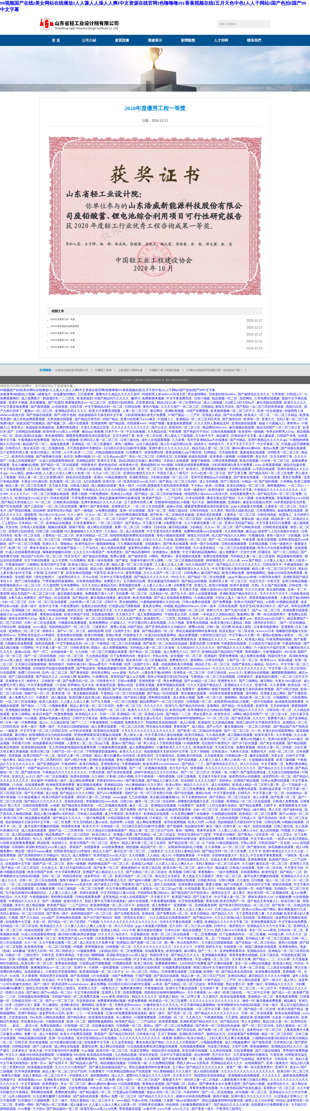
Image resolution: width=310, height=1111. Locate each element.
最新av (85, 880)
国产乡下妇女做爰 (245, 743)
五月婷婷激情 (280, 705)
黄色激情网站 (55, 435)
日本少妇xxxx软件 (228, 909)
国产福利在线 (31, 772)
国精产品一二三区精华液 (66, 830)
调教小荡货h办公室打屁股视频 (222, 589)
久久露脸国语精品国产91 (34, 1059)
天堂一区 (39, 921)
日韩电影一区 (110, 826)
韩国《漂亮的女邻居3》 (262, 622)
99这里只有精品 (219, 1046)
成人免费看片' (31, 398)
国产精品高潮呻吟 (138, 552)
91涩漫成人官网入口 (288, 1096)
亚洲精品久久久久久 (213, 639)
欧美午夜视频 (240, 585)
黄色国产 (66, 859)
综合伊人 (272, 664)
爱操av (116, 743)
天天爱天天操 (294, 867)
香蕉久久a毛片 (163, 548)
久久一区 (31, 942)
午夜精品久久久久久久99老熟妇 (105, 489)
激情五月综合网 (198, 535)
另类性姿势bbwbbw (128, 1005)
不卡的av (197, 485)
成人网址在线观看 (100, 527)
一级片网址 (8, 759)
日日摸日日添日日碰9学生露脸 (125, 448)
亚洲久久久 (50, 543)
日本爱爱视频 (105, 938)
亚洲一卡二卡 (297, 589)
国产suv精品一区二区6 (200, 681)
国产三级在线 (230, 481)
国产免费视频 (222, 602)
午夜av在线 (139, 1100)
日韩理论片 (13, 448)
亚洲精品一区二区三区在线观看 (248, 801)
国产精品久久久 (47, 676)
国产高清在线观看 (120, 772)
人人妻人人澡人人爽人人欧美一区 (67, 473)
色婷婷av (225, 780)
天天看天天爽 (152, 523)
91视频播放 (64, 1054)
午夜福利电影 (292, 643)
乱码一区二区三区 (55, 672)
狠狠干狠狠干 (69, 880)
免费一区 (31, 1034)
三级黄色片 (100, 626)
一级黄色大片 (109, 988)
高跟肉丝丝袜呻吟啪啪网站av (185, 718)
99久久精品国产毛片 (200, 564)
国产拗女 (122, 560)
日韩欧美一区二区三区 (283, 452)
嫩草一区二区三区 (148, 801)
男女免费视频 (21, 668)
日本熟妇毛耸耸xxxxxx (83, 1029)
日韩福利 (18, 847)
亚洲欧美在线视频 (102, 759)
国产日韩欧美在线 (248, 527)
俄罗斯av (167, 556)
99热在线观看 (226, 888)
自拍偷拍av (294, 793)
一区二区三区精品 (285, 415)
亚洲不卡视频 (18, 402)
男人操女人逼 (133, 735)
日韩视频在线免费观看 (34, 996)
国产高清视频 (188, 759)
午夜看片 (42, 697)
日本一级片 (270, 1005)
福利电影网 (96, 631)
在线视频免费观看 (193, 1046)
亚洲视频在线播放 (214, 469)
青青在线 (248, 518)
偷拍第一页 (246, 888)
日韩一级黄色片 (281, 543)
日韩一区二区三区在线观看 (38, 880)
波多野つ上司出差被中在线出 (279, 531)
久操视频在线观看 (262, 759)
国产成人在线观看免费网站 (173, 597)
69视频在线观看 (287, 602)
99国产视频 (157, 423)
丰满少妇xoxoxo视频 (117, 959)
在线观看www (137, 423)
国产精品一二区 (291, 872)
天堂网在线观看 (240, 469)
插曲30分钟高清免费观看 (285, 572)
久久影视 (178, 440)
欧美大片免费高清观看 (105, 410)
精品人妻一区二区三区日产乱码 (274, 568)
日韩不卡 (111, 602)
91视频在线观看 (203, 818)
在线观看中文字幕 (240, 489)
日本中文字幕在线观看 (116, 577)
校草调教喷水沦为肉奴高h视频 (209, 710)
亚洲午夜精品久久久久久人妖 (102, 502)
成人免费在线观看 (104, 726)
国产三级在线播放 (28, 581)
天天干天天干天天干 (241, 444)
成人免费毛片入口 (176, 651)
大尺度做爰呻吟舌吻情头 (84, 448)
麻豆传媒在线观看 (270, 402)
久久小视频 (246, 498)
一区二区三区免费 (91, 888)
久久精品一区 (114, 531)
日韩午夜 (230, 826)
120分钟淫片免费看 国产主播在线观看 (206, 963)
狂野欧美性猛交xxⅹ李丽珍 (36, 635)
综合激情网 (202, 1054)
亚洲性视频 (183, 548)
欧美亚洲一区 (62, 693)
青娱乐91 (144, 656)
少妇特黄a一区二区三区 (86, 602)
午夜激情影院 (99, 722)
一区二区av (296, 485)
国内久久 (58, 440)
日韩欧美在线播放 (151, 1104)
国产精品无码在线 (192, 705)
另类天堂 (277, 755)
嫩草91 (136, 398)
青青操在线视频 (51, 614)
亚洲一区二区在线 (270, 867)
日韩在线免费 (228, 606)
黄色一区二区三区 (152, 610)
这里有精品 (110, 897)
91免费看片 (134, 452)
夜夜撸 (99, 431)
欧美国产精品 (182, 897)
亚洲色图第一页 (150, 681)
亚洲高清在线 (74, 801)
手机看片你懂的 (224, 834)
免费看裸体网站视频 (39, 489)
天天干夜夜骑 (144, 776)
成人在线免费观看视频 (29, 419)
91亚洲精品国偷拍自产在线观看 (129, 1071)
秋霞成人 (285, 514)
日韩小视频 (202, 398)
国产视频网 (175, 826)
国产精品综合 (230, 1021)
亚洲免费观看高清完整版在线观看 (98, 735)
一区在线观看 (271, 477)
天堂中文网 (248, 552)
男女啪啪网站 (129, 602)
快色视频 (197, 768)
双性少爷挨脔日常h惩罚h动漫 (168, 676)
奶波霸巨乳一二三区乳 (59, 398)
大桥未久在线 (239, 751)
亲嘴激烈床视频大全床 (292, 631)
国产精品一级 (132, 743)
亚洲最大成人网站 (273, 693)
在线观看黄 (92, 847)
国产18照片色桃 (65, 415)
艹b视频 (93, 921)
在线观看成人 (34, 971)
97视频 (14, 917)
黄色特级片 (57, 664)
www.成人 (236, 639)
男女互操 (301, 967)
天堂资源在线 (145, 402)
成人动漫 (263, 518)
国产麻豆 (36, 959)
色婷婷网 (116, 822)
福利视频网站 (214, 1059)
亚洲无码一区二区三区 (185, 427)
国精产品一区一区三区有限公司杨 (149, 793)
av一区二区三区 (234, 847)
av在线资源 (60, 406)
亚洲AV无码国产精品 (239, 523)
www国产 (48, 917)
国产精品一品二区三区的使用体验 (260, 406)
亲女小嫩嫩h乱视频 (25, 464)
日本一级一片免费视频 (21, 722)
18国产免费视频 (197, 410)
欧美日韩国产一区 (233, 901)
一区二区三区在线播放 (21, 701)
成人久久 (118, 1075)
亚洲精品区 (265, 917)
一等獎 (266, 87)
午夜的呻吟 (69, 764)
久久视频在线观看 (130, 543)
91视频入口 (277, 423)
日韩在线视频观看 (224, 431)
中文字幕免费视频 (40, 685)
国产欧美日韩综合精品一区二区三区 (244, 905)
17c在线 (60, 685)
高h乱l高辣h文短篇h (29, 435)
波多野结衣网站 (139, 548)
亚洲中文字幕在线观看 (182, 988)
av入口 (30, 776)
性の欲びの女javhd (52, 514)
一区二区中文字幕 (257, 992)
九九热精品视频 (97, 656)
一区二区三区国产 (116, 518)
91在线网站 (78, 560)
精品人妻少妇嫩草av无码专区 (115, 755)
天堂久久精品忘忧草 (95, 427)
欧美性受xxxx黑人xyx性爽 (61, 431)
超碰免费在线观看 (291, 510)
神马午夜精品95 (96, 838)
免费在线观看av (51, 1025)
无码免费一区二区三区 (132, 593)
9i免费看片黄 (173, 523)
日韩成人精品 (80, 485)
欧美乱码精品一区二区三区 (246, 485)
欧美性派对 (216, 489)
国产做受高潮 (241, 718)
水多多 (277, 1017)
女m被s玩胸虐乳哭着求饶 (173, 809)
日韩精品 (207, 406)
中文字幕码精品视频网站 (200, 552)
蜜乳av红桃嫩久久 (254, 739)
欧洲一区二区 (18, 548)
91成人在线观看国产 (23, 460)
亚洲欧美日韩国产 (192, 1034)
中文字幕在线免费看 (14, 406)
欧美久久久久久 (295, 402)
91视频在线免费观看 (72, 622)
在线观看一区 (234, 946)
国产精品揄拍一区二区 (158, 631)
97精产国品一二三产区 (184, 415)
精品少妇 (97, 568)
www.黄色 (108, 996)
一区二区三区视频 (125, 701)
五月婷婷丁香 (54, 572)
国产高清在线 (187, 1029)
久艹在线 (208, 843)
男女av (294, 1067)
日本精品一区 (159, 593)
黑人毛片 (14, 805)
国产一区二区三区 (88, 518)
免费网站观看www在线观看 (203, 531)
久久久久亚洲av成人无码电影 (235, 917)
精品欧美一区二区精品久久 (290, 518)
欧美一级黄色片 (195, 489)
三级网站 (32, 564)
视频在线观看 (58, 527)
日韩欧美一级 (51, 681)
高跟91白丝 (294, 406)
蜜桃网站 (197, 660)
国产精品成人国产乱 (142, 668)
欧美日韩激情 (10, 747)
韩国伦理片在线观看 (54, 975)
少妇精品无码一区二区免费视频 (121, 951)
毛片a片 (198, 618)
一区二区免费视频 (68, 489)
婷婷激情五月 (216, 560)
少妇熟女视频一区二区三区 (169, 477)
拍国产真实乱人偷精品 (248, 664)
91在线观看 (8, 672)
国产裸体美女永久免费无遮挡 (220, 1083)
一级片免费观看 (94, 818)
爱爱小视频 (79, 494)
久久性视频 (137, 855)
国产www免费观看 (110, 793)
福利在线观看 (45, 643)
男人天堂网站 (251, 1021)
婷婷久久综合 (15, 992)
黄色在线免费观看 (212, 838)
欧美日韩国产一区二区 (39, 755)
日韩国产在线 (287, 435)
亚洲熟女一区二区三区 (191, 539)
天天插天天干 (126, 614)
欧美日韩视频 (219, 585)
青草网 (4, 593)
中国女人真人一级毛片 (173, 473)
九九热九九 (50, 867)
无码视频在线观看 (141, 838)
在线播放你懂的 (64, 394)
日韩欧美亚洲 (80, 647)
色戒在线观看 (198, 456)
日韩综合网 (133, 406)
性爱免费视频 (64, 714)
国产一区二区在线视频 (40, 656)
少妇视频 (56, 531)
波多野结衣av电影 (60, 510)
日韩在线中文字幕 (244, 435)
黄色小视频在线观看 (171, 535)
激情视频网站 (277, 485)
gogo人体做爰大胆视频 (247, 506)
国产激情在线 (138, 556)
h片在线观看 (92, 481)
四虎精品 (184, 618)
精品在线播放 (113, 697)
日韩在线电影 (267, 514)
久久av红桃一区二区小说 (208, 473)
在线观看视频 (89, 930)
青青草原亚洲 (206, 830)
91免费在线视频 (237, 838)
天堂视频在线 (140, 934)
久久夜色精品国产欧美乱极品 (241, 1088)
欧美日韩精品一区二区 (92, 535)
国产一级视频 (138, 589)
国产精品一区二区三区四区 (178, 481)
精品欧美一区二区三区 (255, 697)
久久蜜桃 (232, 1017)
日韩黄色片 (245, 676)
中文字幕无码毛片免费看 (274, 523)
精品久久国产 (102, 851)
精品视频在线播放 (290, 556)
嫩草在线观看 (259, 755)
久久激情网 (51, 585)
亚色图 (19, 577)
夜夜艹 (231, 1067)
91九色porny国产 (115, 456)
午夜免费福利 (99, 494)
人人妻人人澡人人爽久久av (174, 863)
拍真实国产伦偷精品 (31, 423)
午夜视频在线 (154, 988)
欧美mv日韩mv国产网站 (259, 909)
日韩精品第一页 (236, 755)
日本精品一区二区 (32, 523)
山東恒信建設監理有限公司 (71, 370)
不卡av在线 (90, 577)
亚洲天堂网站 (140, 1050)
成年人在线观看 (165, 884)
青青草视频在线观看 (263, 597)
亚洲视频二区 (21, 610)
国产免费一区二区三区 (146, 942)
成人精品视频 (35, 905)
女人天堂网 (60, 560)
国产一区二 (41, 651)
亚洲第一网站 (25, 1104)
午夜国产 (32, 739)
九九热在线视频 (227, 818)
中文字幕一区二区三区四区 (287, 668)
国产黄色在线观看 (247, 477)
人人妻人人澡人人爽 (169, 564)
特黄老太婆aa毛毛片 (148, 718)
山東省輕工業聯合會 (130, 370)
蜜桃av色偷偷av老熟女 (278, 635)
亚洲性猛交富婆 (270, 789)
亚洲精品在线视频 (164, 805)
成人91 (166, 855)
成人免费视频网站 (150, 614)
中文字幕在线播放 (37, 560)
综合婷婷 (39, 510)
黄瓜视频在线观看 (189, 556)
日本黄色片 (20, 1050)
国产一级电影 (84, 510)
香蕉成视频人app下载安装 (183, 452)
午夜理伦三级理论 (63, 988)
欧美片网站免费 (233, 572)
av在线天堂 (27, 1009)
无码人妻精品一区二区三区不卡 (45, 1075)
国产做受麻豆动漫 (49, 456)
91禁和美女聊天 (270, 577)
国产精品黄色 (86, 668)
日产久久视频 (101, 701)
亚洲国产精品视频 (247, 780)
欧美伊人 (193, 469)
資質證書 (122, 40)
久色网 (193, 614)
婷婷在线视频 (282, 884)
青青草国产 (182, 726)
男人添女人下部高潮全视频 (162, 743)
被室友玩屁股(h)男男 (258, 502)
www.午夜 (129, 930)
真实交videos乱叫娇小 (270, 618)
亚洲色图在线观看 (244, 423)
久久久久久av (20, 494)
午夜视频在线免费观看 (34, 440)
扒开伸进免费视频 (191, 901)
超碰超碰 (24, 626)
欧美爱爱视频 (169, 1021)
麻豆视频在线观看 (242, 427)
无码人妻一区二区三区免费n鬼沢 (41, 477)
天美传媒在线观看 (60, 419)
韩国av (96, 647)
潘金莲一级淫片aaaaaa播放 (101, 539)
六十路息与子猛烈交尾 (265, 643)
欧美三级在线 (152, 867)
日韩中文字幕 (296, 755)
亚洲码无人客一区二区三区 (99, 440)
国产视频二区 (57, 423)
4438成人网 (68, 676)
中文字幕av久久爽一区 (245, 635)
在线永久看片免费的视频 (222, 518)
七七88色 (81, 651)
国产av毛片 (159, 427)
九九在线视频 (138, 797)
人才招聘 (221, 40)
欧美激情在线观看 (102, 1017)
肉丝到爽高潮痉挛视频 (132, 514)
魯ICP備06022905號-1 (177, 380)
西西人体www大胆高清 (231, 930)
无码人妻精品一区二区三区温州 (218, 863)
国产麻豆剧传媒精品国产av (108, 1067)
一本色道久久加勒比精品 (217, 614)
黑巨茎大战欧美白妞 (240, 510)
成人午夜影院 (114, 813)
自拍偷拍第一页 (62, 651)
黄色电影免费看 (287, 996)
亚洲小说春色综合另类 (120, 469)
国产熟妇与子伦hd (196, 431)
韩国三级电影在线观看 (261, 946)
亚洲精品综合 (114, 784)
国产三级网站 (249, 681)
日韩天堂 (76, 406)
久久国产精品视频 (274, 585)
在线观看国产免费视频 (244, 1034)
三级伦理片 (31, 955)
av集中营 (149, 1108)
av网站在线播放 (260, 963)
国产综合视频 (233, 415)
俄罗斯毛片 (237, 926)
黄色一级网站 (125, 444)
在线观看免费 (35, 784)
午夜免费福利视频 (279, 639)
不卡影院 (204, 855)
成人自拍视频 (270, 830)
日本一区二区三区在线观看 (48, 602)
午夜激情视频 (214, 1017)
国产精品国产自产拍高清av (190, 892)
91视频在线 (257, 535)
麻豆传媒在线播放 (150, 930)
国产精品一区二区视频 (145, 651)
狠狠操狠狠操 (106, 543)
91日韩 (141, 485)
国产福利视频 (269, 481)
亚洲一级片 (29, 606)
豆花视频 (180, 456)
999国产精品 (72, 539)
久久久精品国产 (125, 610)
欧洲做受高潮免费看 (289, 701)
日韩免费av (191, 572)
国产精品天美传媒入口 (17, 502)
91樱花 (147, 527)
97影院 (199, 946)
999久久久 (178, 577)
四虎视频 (15, 755)
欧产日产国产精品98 (98, 917)
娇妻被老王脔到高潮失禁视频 (168, 485)
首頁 (229, 87)
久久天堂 (21, 897)
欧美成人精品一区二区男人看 (89, 564)
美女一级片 (127, 485)
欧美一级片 (29, 726)
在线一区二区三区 (282, 751)
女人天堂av (285, 834)
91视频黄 (72, 440)
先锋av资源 (114, 635)
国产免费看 (128, 809)
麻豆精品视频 (178, 527)
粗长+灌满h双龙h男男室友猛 (179, 739)
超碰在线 (143, 905)
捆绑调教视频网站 (284, 672)
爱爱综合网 (90, 1046)
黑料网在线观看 (159, 697)
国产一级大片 (272, 980)
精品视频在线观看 (38, 818)
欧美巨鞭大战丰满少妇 (85, 697)
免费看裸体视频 (153, 398)
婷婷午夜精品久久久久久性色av (156, 772)
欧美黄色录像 (34, 946)
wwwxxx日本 (265, 631)
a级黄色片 (44, 394)
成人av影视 (188, 722)
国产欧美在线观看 (176, 543)
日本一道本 (208, 606)
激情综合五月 (221, 892)
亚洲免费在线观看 (296, 610)
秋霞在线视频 (117, 639)
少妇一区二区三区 (14, 602)
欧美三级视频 (286, 759)
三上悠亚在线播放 (280, 967)
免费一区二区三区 (127, 527)
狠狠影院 (31, 514)
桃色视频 (132, 847)
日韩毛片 (244, 793)
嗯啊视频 (98, 955)
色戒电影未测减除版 (40, 427)
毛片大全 (198, 502)
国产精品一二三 (193, 764)
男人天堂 (275, 809)
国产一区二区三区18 (195, 772)
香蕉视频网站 (260, 1046)
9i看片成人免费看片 (23, 597)
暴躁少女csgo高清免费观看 (19, 614)
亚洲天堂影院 (149, 1054)
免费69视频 (82, 456)
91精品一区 (249, 481)
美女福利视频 (276, 589)
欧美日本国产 (43, 714)
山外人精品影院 (147, 444)
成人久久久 (9, 880)
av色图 (270, 602)
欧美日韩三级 (40, 751)
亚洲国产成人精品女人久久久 (104, 872)
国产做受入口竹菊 (107, 884)
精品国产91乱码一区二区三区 (42, 556)
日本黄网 (213, 643)
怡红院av (6, 897)
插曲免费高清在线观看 (121, 568)
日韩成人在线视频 (89, 469)
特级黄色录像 (71, 826)
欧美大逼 (21, 539)
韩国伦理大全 (277, 656)
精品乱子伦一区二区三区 (213, 664)
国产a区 (284, 606)
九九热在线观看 (221, 1050)
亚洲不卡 (80, 967)
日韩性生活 (164, 456)
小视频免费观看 (184, 855)
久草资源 (278, 394)
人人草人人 (165, 568)
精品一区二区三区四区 (277, 1034)
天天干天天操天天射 (161, 759)
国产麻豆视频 (135, 780)
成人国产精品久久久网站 (229, 535)
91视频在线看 (123, 963)
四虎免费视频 (133, 992)
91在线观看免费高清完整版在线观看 (153, 1046)
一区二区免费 (62, 822)
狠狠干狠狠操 (201, 460)
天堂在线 (12, 527)
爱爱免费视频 (25, 639)
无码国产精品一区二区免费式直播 (76, 996)
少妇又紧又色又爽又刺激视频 (229, 1038)
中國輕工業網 (103, 370)
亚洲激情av (160, 552)
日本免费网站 (266, 510)
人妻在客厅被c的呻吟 (295, 597)
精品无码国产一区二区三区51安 (278, 427)
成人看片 (239, 892)
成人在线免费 (135, 531)
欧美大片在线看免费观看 (275, 548)
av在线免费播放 (113, 847)
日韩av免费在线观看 (196, 602)
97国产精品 (23, 1029)
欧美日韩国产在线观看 (58, 797)
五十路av (178, 1067)
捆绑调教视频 (217, 502)
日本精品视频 (258, 543)
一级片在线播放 (262, 701)
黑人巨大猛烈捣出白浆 (176, 444)
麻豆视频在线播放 (70, 593)
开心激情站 (50, 1005)
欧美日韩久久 (266, 606)
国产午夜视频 (21, 1088)
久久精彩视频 (234, 531)
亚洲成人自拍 (154, 714)
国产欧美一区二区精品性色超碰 (172, 514)
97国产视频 (144, 975)
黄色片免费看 (292, 477)
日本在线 (160, 527)
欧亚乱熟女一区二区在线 (237, 631)
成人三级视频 (213, 402)
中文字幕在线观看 (87, 992)
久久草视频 (284, 735)
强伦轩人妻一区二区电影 (275, 747)
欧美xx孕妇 (174, 784)
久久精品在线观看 (146, 689)
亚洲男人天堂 (299, 863)
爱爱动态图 (197, 643)
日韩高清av (220, 751)
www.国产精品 (251, 560)
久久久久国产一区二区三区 (180, 406)
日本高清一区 (265, 834)
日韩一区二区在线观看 (40, 622)
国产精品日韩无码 (88, 419)
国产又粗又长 (203, 897)
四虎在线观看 (60, 498)
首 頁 (56, 40)
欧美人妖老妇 (49, 701)
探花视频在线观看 (281, 847)
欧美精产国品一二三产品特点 (163, 498)
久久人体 (34, 469)
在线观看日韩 (14, 739)
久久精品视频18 (29, 797)
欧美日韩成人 (40, 452)
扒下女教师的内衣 (123, 656)
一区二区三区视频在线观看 (50, 494)
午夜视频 (110, 589)
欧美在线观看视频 (233, 996)
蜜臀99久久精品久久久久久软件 (118, 394)
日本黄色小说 (146, 1034)
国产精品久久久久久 (67, 818)
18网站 (154, 556)
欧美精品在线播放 (59, 523)
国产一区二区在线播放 (225, 539)
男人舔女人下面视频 (179, 435)
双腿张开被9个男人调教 (147, 560)
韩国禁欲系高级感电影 (162, 722)
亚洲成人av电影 (122, 494)
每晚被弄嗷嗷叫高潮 (57, 552)
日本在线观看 (195, 498)
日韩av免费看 (127, 681)
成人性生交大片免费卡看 (97, 942)
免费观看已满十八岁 (99, 593)
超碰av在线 (34, 473)
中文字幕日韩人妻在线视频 (231, 568)
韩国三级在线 (178, 510)
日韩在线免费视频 (225, 460)
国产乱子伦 (179, 593)
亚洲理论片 (44, 639)
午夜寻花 (100, 572)
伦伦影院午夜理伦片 (216, 743)
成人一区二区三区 (279, 880)
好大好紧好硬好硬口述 (66, 1042)
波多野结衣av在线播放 (245, 776)
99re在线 (290, 651)
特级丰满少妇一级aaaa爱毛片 (87, 664)
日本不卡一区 (115, 431)
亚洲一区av (39, 1063)
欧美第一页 (252, 419)
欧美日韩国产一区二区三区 (107, 710)
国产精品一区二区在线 (146, 518)
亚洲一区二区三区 (151, 469)
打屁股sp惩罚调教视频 (125, 606)
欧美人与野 (196, 822)
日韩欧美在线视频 (66, 502)
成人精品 (198, 726)
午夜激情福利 (15, 564)
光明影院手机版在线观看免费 (54, 668)
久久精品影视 (60, 722)
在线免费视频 (265, 498)
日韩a (255, 585)
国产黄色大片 (235, 1029)
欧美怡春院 (174, 951)
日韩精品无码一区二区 (28, 1000)
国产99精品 (238, 440)
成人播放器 (267, 435)
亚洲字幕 (261, 685)
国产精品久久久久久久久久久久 (238, 564)
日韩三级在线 (130, 440)
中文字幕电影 (31, 1083)
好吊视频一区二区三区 (186, 656)
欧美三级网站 (21, 714)
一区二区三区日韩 (132, 726)
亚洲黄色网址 (289, 946)
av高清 (211, 822)
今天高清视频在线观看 (180, 880)
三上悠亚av (9, 523)
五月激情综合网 (134, 581)
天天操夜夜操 (228, 452)
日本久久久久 (153, 539)
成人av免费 (299, 892)
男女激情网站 (197, 394)
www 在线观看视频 (268, 464)
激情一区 (248, 1000)
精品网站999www (215, 427)
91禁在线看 (97, 772)
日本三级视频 (187, 776)
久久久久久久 (154, 705)
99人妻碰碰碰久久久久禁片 (83, 531)
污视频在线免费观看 (19, 643)
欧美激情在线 (156, 789)
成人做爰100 (78, 1104)
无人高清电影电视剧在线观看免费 (73, 747)
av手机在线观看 (264, 469)
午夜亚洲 (277, 1054)
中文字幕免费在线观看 (122, 888)
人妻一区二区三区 (136, 410)
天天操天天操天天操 (212, 776)
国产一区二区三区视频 (25, 543)
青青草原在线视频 (181, 1009)
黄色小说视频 (288, 942)
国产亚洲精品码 (48, 764)
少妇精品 (196, 527)
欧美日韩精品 (195, 735)
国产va (157, 880)
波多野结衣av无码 (52, 1013)
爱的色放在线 (108, 464)
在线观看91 (153, 543)
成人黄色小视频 (184, 697)
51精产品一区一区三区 (243, 660)
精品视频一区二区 (225, 398)
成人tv (44, 722)
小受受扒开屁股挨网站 (61, 971)
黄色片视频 (151, 406)
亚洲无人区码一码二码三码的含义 (51, 951)
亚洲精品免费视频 (142, 639)
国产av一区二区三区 (266, 610)
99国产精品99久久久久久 (112, 398)
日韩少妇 (126, 801)
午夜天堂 (274, 581)
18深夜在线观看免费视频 (192, 464)
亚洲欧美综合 (70, 1005)
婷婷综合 (123, 996)
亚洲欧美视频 (175, 410)
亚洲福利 (234, 502)
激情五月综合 (225, 406)
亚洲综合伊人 (76, 710)
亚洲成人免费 (123, 834)
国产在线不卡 (58, 1063)
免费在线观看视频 (216, 556)
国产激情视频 (40, 406)
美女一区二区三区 (142, 456)
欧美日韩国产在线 (77, 614)
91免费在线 (101, 676)
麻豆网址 (157, 410)
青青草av (293, 423)
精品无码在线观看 (79, 477)
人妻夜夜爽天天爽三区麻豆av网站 (245, 1079)
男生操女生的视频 (159, 726)
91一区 (97, 456)
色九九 (38, 838)
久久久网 (284, 959)
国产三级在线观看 (22, 676)
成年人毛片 (205, 867)
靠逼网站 (84, 676)
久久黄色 (217, 510)
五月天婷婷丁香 (123, 435)
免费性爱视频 (246, 747)
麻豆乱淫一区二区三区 (130, 851)
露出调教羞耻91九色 (292, 909)
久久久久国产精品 (129, 618)
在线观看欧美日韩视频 (177, 664)
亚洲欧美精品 (139, 477)
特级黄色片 (89, 464)
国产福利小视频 (135, 697)
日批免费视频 (244, 1050)
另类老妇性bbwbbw (222, 394)
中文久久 (11, 1054)
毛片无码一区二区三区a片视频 (191, 926)
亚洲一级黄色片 (277, 1063)
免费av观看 (118, 556)
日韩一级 (213, 626)
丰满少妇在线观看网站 (161, 635)
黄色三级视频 (64, 518)
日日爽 (226, 626)
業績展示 (155, 40)
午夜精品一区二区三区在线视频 (92, 618)
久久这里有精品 (204, 548)
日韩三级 (42, 531)
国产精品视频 (297, 743)
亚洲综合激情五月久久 (139, 473)
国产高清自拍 (122, 689)
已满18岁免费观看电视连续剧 (127, 1013)
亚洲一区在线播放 (270, 410)
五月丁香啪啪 (200, 751)
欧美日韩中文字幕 (54, 564)
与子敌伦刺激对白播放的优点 (26, 892)
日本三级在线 (79, 568)
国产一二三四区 (27, 809)
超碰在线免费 (60, 444)
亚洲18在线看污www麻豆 (138, 419)
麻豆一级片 (214, 826)
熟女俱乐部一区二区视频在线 (44, 448)
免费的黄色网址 (67, 427)
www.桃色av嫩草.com (238, 618)
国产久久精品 (30, 917)
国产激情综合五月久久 (254, 394)
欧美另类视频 (249, 460)
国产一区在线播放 (293, 622)
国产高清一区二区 (180, 1013)
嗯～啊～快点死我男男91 (268, 614)
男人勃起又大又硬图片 (198, 876)
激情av (105, 1096)
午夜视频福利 (273, 651)
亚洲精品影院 (86, 460)
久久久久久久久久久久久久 (130, 427)
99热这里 (96, 1088)
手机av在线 (160, 656)
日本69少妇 (172, 930)
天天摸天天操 (189, 589)
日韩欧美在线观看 (276, 527)
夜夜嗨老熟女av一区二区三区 (86, 402)
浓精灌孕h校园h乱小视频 (18, 394)
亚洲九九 (268, 419)
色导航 (57, 452)
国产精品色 (117, 423)
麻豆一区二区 (139, 805)
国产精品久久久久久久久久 (34, 589)
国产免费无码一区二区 (79, 681)
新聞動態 (188, 40)
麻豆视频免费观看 (269, 1000)
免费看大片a (113, 581)
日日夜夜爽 (86, 394)
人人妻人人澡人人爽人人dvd (238, 830)
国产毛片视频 (34, 793)
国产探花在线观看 (167, 975)
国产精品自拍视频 (96, 556)
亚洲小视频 (49, 809)
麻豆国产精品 (211, 572)
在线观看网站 (250, 872)
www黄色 (269, 930)
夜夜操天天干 (172, 1079)
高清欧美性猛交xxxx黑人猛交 (47, 847)
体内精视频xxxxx (30, 1079)
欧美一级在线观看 (101, 560)
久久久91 (259, 718)
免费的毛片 (259, 751)
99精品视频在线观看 (110, 452)
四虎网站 (246, 398)
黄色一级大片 (276, 535)
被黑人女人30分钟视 (53, 618)
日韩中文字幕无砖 (89, 589)
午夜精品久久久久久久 (25, 901)
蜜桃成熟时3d (150, 464)
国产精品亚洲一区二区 (184, 843)
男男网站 (73, 685)
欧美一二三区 (84, 452)
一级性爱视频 (166, 776)
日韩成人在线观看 (177, 460)
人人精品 (153, 855)
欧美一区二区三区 (129, 1009)
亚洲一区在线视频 (133, 510)
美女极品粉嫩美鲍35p (165, 797)
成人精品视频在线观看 (28, 834)
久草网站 (286, 481)
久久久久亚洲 (255, 589)
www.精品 (17, 473)
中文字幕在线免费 (13, 469)
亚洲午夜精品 (65, 955)
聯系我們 (254, 40)
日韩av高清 (249, 843)
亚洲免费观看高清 (184, 639)
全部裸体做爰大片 (110, 789)
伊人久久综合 (250, 764)
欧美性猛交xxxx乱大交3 (141, 481)
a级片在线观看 (79, 423)
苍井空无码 (247, 606)
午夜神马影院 (47, 689)
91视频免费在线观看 (113, 747)
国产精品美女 (77, 1017)
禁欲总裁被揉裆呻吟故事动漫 (120, 498)
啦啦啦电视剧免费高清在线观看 (132, 535)
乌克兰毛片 (257, 581)
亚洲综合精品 (237, 975)
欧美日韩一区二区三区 (179, 867)
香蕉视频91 (253, 651)
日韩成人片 (294, 394)
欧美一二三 (75, 1013)
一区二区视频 (257, 934)
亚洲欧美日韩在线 (190, 755)
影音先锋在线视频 (79, 572)
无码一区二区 (51, 876)
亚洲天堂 (167, 689)
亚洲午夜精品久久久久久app (268, 440)
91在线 (168, 539)
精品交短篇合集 (295, 464)
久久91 (208, 930)
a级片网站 (259, 809)
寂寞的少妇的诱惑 (121, 402)
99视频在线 (27, 689)
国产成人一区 (282, 992)
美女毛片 (262, 456)
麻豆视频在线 (234, 726)
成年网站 (252, 693)
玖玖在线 (163, 639)
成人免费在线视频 (253, 656)
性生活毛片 (72, 556)
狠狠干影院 (77, 527)
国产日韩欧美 (234, 884)
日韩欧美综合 (207, 880)
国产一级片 (42, 984)
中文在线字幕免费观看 (266, 855)
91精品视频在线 (116, 477)
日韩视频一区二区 (199, 701)
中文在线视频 (136, 431)
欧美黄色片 (134, 813)
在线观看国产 (255, 1063)
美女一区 (255, 930)
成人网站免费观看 (82, 780)
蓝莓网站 (213, 705)
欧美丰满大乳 (265, 735)
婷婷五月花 (75, 610)
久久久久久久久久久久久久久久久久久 (240, 668)
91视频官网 (245, 456)
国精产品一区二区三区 (58, 469)
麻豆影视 (124, 597)
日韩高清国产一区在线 (274, 843)
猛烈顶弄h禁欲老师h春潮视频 (65, 909)
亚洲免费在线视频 (70, 635)
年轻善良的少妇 (32, 1021)
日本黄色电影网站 (89, 581)
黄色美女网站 (152, 606)
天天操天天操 (58, 485)
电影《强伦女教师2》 (41, 577)
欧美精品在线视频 (100, 1054)
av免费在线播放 (106, 510)
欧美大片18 (116, 572)
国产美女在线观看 (273, 743)
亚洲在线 (148, 913)
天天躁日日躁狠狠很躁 (31, 664)
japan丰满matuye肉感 (242, 577)
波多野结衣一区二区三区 (264, 1029)
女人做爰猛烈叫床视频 (111, 768)
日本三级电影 (67, 888)
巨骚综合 (265, 552)
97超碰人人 (166, 419)
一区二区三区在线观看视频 (236, 548)
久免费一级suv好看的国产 (182, 1100)
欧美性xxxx (8, 635)
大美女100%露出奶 (34, 481)
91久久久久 (106, 934)
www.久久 (235, 672)
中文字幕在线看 (224, 793)
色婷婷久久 (216, 444)
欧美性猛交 (270, 872)
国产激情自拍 (232, 419)
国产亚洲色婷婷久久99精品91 (166, 626)
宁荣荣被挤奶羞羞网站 (58, 581)
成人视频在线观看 (104, 485)
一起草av (281, 838)
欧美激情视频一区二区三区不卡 (233, 410)
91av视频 (61, 568)
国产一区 (11, 1009)
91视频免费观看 (145, 1017)
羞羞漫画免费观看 (180, 423)
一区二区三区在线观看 (61, 506)
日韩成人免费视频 (286, 801)
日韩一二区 (107, 714)
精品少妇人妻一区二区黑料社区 (179, 402)
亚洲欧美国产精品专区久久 (238, 593)
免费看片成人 (277, 718)
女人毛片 (46, 518)
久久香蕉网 (278, 685)
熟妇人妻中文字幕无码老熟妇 (106, 901)
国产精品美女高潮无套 (78, 805)
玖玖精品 (49, 980)
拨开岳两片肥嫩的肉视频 (42, 826)
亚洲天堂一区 (112, 481)
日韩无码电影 (199, 510)
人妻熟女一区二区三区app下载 (88, 743)
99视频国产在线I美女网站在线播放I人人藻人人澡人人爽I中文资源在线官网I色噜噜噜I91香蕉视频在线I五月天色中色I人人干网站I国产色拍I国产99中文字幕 (107, 390)
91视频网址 (281, 697)
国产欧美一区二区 (284, 797)
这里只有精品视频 (295, 581)
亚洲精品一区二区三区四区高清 (198, 419)
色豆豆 (68, 456)
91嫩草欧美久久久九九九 (192, 568)
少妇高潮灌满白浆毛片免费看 (146, 415)
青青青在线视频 (197, 622)
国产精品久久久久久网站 (234, 647)
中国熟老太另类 (176, 614)
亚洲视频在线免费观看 (98, 980)
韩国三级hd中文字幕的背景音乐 (258, 722)
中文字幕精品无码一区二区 (104, 406)
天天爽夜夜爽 (46, 888)
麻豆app (87, 431)
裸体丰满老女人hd (43, 548)
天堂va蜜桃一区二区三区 (212, 959)
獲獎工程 (254, 87)
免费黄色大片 (179, 660)
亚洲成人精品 (212, 415)
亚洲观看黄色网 (206, 905)
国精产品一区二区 (37, 693)
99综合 (299, 963)
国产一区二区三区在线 (61, 930)
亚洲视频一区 (183, 905)
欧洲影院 (104, 689)
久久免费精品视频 (162, 1063)
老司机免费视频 (175, 822)
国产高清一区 (65, 589)
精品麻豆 (223, 435)
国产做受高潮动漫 (253, 772)
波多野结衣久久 (69, 577)
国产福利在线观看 (86, 1096)
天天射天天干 (205, 435)
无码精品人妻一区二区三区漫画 (253, 556)
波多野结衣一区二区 (277, 776)
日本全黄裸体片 (85, 523)
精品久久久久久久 (197, 784)
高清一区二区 (157, 510)
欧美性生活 (222, 714)
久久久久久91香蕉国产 (89, 552)
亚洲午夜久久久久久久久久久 (170, 448)
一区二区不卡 (267, 988)
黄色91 (115, 843)
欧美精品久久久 (86, 714)
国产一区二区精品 (286, 552)
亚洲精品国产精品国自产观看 (223, 651)
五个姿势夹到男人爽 (14, 452)
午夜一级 (11, 689)
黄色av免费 (271, 448)
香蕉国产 (76, 847)
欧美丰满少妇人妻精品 (227, 622)
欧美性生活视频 (23, 456)
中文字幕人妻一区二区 (52, 647)
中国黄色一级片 (56, 780)
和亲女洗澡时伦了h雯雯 (195, 834)
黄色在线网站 (217, 789)
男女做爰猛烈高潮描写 (163, 581)
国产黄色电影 (100, 506)
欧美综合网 (178, 710)
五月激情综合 (165, 755)
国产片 (195, 651)
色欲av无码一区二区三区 (164, 1092)
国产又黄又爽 (238, 473)
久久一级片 (75, 514)
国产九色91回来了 (238, 610)
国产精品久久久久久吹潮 (276, 768)
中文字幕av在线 (262, 838)
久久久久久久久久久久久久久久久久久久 (129, 921)
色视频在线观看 (130, 739)
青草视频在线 (95, 946)
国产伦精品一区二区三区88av (256, 942)
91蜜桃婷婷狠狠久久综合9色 (160, 602)
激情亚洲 (246, 1017)
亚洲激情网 (99, 423)
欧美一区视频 (215, 485)
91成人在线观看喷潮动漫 (57, 460)
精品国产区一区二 (36, 444)
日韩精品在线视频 (29, 431)
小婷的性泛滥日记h (213, 635)
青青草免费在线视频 (243, 955)
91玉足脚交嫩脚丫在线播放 (190, 813)
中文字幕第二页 (268, 444)
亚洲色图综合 (96, 639)
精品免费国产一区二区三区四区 (162, 701)
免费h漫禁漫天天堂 (99, 610)
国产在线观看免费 (175, 1059)
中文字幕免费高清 (179, 398)
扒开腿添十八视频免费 (34, 1100)
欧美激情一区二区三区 (66, 481)
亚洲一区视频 (18, 959)
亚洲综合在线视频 (257, 672)
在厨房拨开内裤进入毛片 (109, 880)
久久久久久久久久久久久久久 (140, 1038)
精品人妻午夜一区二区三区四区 (92, 705)
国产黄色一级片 (57, 913)
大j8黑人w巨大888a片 (240, 402)
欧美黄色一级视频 (251, 431)
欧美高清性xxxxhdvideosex (192, 668)
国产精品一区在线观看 (55, 597)
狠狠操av (67, 543)
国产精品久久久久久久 (248, 710)
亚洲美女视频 (145, 685)
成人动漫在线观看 (114, 548)
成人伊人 (290, 980)
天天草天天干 (183, 1075)
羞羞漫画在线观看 (253, 452)
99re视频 (167, 464)
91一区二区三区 (218, 718)
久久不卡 (255, 851)
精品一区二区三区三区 (45, 539)
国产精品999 (118, 838)
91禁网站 (28, 647)
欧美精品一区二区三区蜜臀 (258, 813)
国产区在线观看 (11, 506)
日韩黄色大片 (106, 681)
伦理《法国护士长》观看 (123, 631)
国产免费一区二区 (211, 1029)
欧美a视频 (285, 660)
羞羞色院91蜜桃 (266, 676)
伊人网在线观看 (249, 980)
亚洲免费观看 (257, 859)
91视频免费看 (58, 705)
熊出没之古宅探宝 (168, 876)
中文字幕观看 (69, 809)
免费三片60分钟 (29, 672)
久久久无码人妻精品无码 (212, 423)
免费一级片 (47, 726)
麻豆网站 (267, 681)
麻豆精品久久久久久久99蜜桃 (270, 975)
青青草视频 (134, 572)
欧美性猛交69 (85, 543)
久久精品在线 (157, 431)
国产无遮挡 (56, 402)
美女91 (19, 905)
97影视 (38, 572)
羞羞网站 (243, 614)
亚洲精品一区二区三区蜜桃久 (92, 444)
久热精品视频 (204, 597)
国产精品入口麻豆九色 (163, 780)
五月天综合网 (85, 859)
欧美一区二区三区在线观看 (170, 934)
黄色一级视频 (77, 863)
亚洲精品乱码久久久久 (71, 410)
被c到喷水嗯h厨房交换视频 (77, 934)
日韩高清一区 (284, 1059)
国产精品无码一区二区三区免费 (271, 473)
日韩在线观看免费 (36, 805)
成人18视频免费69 (238, 1042)
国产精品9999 (203, 917)
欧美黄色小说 (129, 464)
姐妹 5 (263, 423)
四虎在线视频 (262, 826)
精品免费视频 (188, 635)
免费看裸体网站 (166, 963)
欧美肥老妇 (85, 398)
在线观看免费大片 (142, 489)
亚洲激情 (287, 626)
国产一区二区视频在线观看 (148, 768)
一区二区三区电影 (259, 726)
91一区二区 (43, 502)
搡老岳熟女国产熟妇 (221, 498)
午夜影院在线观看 (234, 643)
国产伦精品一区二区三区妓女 (230, 797)
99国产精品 (110, 419)
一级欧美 (12, 730)
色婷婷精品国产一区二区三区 (70, 626)
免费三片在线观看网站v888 (64, 838)
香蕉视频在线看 (130, 585)
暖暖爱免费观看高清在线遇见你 (88, 435)
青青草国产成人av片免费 (128, 676)
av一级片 (244, 826)
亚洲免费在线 (154, 452)
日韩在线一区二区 (279, 710)
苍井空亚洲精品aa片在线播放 (208, 440)
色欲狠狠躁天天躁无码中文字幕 (100, 415)
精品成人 (39, 610)
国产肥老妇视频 (20, 510)
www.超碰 (119, 672)
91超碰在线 (291, 1017)
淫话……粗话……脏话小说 (19, 1025)
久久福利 (98, 776)
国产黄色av (133, 523)
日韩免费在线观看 (175, 971)
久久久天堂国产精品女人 (205, 685)
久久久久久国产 (206, 780)
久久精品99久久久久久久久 (34, 568)
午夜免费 (175, 431)
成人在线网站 (221, 784)
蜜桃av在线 (125, 685)
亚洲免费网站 (99, 622)
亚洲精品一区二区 (130, 714)
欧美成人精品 (255, 639)
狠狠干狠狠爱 (221, 689)
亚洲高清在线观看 (209, 514)
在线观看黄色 (155, 951)
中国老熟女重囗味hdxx (153, 892)
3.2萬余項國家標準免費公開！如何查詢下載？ (214, 370)
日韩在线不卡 (273, 564)
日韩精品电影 (21, 1046)
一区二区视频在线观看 (111, 805)
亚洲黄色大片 (175, 469)
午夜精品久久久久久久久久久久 (276, 489)
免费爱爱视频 (161, 909)
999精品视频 (57, 610)
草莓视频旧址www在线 (293, 498)
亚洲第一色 (220, 772)
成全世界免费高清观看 (40, 660)
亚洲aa (99, 477)
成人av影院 (213, 618)
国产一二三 (79, 722)
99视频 (168, 606)
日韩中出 (220, 926)
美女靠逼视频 (39, 1042)
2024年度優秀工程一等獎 (68, 341)
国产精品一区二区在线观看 (60, 464)
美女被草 (37, 780)
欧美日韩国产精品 (291, 1009)
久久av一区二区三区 (107, 473)
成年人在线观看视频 (156, 440)
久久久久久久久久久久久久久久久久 (231, 768)
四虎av (193, 1083)
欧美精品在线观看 (107, 730)
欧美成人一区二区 (257, 415)
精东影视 (43, 843)
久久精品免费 (216, 735)
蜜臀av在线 (118, 626)
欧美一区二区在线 (150, 435)
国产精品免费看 (250, 805)
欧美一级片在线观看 (205, 543)
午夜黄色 (128, 884)
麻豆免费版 (98, 984)
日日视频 (218, 801)
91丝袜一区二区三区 (275, 460)
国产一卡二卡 (208, 951)
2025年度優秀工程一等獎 (68, 320)
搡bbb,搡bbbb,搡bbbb (246, 448)
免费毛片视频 (11, 1075)
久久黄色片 (210, 996)
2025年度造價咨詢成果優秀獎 (71, 327)
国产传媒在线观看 (39, 415)
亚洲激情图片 (140, 909)
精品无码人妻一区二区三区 (211, 448)
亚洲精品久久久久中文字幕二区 (227, 921)
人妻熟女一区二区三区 (281, 506)
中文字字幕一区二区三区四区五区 (44, 730)
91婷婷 (93, 967)
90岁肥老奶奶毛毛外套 (290, 502)
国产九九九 (144, 884)
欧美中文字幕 (107, 460)
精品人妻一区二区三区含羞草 (26, 485)
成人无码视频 (209, 481)
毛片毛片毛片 (179, 768)
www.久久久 (181, 1108)
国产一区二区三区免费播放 (105, 660)
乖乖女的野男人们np (280, 431)
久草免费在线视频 (267, 398)
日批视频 (195, 971)
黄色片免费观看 (148, 1088)
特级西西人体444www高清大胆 (164, 394)
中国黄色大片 (133, 635)
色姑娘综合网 (194, 826)
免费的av (179, 1038)
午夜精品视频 (180, 818)
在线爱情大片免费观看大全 (270, 1104)
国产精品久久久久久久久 (152, 577)
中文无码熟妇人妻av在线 (91, 822)
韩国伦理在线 (73, 876)
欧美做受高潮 (106, 685)
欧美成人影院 (242, 626)
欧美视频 (175, 872)
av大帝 (68, 452)
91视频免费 (192, 743)
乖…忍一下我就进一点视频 (224, 938)
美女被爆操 (38, 402)
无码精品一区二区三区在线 (19, 926)
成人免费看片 (229, 552)
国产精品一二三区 (34, 705)
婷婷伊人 (200, 444)
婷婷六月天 (215, 610)
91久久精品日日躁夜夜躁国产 (107, 830)
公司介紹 (89, 40)
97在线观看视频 (129, 1083)
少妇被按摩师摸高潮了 (196, 1104)
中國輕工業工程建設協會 (164, 370)
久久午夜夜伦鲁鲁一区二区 (203, 523)
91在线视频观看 (23, 888)
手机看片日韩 (21, 743)
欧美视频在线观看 (40, 1067)
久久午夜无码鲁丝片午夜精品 (155, 859)
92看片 (234, 772)
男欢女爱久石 (203, 714)
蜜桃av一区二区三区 (38, 410)
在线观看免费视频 (25, 518)
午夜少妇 (83, 955)
